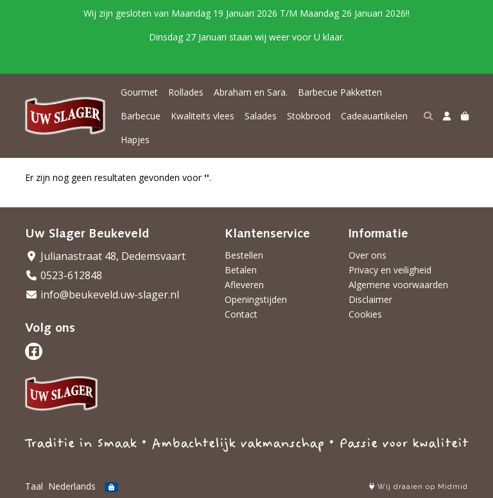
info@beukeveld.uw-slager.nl (102, 295)
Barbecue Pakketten (340, 92)
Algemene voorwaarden (398, 285)
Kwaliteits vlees (202, 116)
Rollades (185, 92)
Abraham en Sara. (251, 92)
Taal (34, 486)
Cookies (365, 314)
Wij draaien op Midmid (418, 487)
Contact (241, 314)
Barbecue (140, 116)
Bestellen (244, 255)
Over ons (367, 255)
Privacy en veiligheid (390, 270)
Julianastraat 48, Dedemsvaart (105, 256)
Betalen (241, 270)
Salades (261, 116)
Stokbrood (309, 116)
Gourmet (139, 92)
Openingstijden (256, 299)
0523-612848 (63, 275)
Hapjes (135, 139)
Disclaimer (370, 299)
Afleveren (244, 285)
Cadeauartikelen (374, 116)
